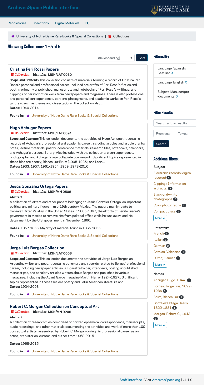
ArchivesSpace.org (166, 380)
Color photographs (167, 205)
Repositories (17, 23)
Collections (40, 23)
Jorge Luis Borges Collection (37, 247)
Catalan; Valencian (167, 252)
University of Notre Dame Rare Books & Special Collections (59, 36)
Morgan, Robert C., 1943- (172, 313)
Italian (158, 239)
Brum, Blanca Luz (166, 297)
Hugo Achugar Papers (30, 127)
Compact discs (164, 211)
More (160, 218)
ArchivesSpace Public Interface (43, 7)
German (159, 245)
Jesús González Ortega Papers (39, 186)
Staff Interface (131, 380)
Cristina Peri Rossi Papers (34, 69)
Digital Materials (67, 23)
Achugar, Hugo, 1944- (170, 280)
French (158, 233)
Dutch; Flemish (164, 258)
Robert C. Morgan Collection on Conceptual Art (54, 306)
